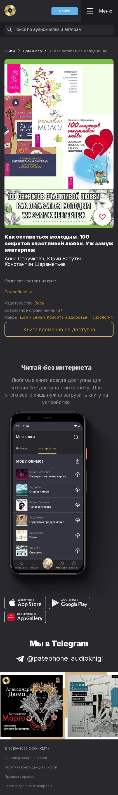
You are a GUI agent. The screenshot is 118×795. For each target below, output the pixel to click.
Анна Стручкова (24, 258)
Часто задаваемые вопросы (28, 786)
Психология (101, 317)
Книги (9, 51)
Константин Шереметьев (35, 264)
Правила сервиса (19, 776)
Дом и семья (34, 51)
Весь (39, 303)
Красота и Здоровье (67, 317)
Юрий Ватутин (64, 258)
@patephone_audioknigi (59, 658)
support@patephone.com (25, 758)
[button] (64, 11)
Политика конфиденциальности (30, 767)
